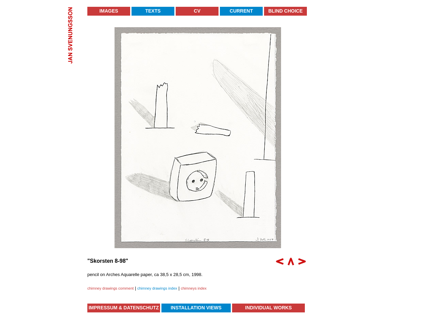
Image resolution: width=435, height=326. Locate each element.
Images (108, 11)
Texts (152, 11)
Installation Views (196, 307)
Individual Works (268, 307)
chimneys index (194, 288)
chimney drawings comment (110, 288)
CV (197, 11)
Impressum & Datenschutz (124, 307)
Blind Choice (285, 11)
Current (241, 11)
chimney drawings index (157, 288)
